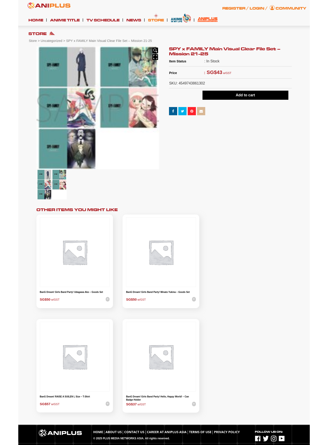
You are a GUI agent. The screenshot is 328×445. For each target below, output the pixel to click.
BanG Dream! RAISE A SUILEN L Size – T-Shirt (65, 396)
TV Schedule (103, 20)
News (133, 20)
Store (156, 20)
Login (257, 8)
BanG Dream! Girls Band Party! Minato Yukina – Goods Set (158, 292)
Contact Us (134, 432)
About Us (113, 432)
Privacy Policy (227, 432)
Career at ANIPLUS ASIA (167, 432)
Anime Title (65, 20)
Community (291, 8)
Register (233, 8)
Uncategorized (51, 41)
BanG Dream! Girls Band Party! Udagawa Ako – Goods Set (71, 292)
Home (35, 20)
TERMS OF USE (200, 432)
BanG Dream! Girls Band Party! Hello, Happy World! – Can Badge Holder (157, 398)
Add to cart (245, 95)
